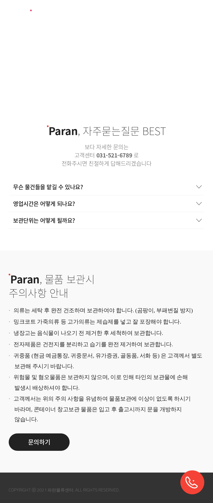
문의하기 (39, 442)
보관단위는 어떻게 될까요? (107, 220)
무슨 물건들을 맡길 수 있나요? (107, 187)
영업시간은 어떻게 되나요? (107, 203)
